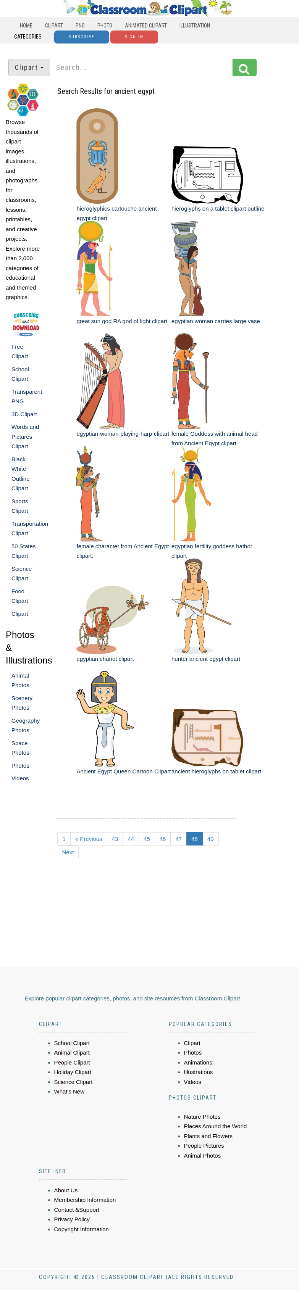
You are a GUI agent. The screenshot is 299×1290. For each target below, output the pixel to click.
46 (163, 839)
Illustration (194, 26)
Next (68, 852)
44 (131, 839)
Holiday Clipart (73, 1072)
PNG (80, 26)
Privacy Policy (72, 1219)
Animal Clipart (72, 1052)
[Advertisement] (150, 923)
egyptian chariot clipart (105, 658)
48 (194, 839)
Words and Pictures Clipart (25, 436)
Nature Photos (202, 1116)
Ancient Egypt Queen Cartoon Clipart (123, 771)
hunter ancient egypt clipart (205, 658)
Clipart (54, 26)
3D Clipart (24, 414)
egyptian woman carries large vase (215, 321)
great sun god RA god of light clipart (121, 321)
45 (147, 839)
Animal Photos (202, 1155)
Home (26, 26)
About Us (66, 1190)
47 (178, 839)
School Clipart (72, 1043)
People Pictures (204, 1145)
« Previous (88, 839)
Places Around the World (215, 1126)
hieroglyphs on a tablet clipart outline (218, 208)
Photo (104, 26)
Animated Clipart (146, 26)
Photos (20, 765)
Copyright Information (81, 1229)
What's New (69, 1091)
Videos (20, 778)
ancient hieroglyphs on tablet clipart (216, 771)
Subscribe (82, 36)
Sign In (134, 36)
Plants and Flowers (208, 1136)
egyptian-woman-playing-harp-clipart (122, 433)
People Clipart (72, 1062)
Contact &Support (76, 1209)
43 (115, 839)
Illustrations (198, 1072)
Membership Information (85, 1200)
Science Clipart (73, 1082)
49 (210, 839)
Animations (198, 1062)
